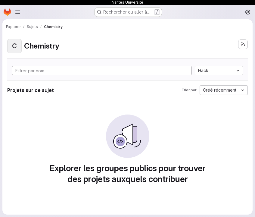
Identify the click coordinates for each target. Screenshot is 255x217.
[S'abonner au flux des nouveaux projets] (243, 44)
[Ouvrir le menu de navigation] (18, 12)
